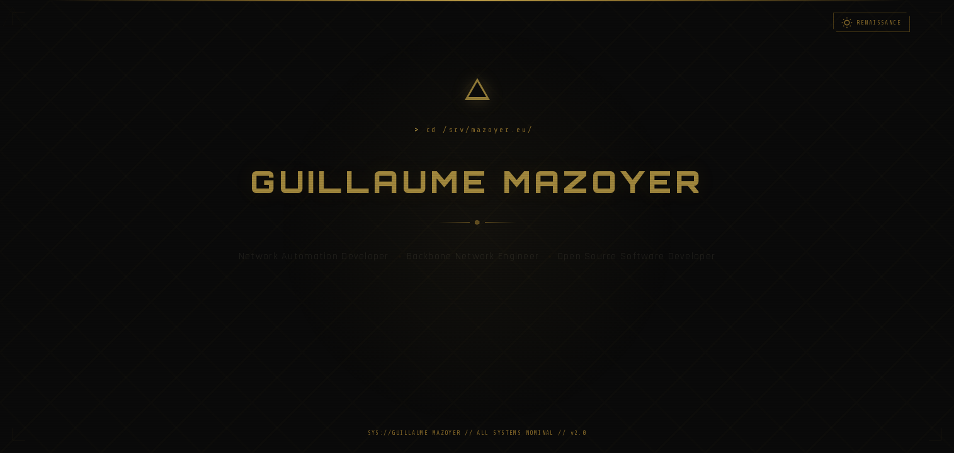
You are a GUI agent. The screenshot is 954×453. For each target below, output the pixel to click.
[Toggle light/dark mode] (871, 22)
